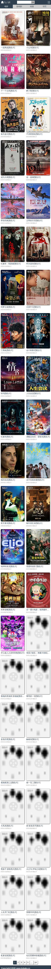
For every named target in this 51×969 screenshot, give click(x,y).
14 (36, 962)
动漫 (32, 6)
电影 (6, 6)
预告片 (5, 12)
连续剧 (19, 6)
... (31, 962)
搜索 (32, 2)
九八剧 (7, 2)
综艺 (45, 6)
